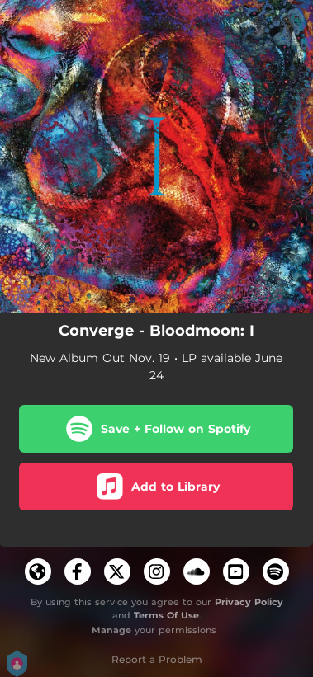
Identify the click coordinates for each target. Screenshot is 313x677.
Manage (111, 630)
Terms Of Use (166, 615)
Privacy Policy (249, 602)
